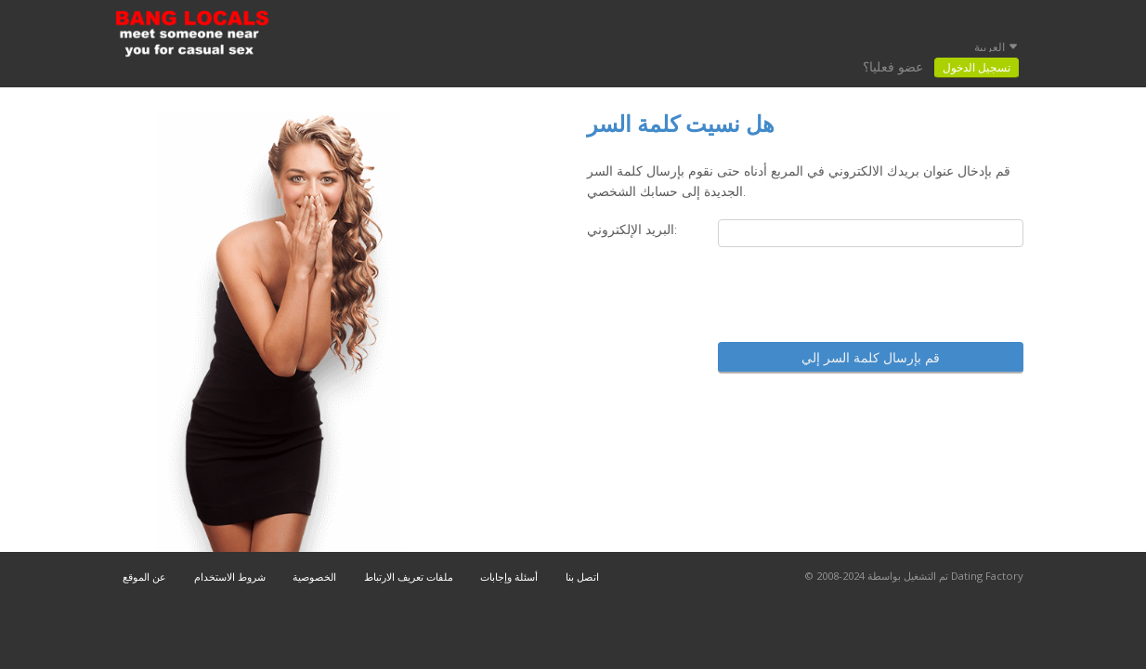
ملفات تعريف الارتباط (408, 577)
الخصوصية (314, 577)
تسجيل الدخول (976, 67)
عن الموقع (144, 577)
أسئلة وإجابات (509, 577)
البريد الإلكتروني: (632, 229)
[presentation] (882, 296)
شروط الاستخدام (230, 577)
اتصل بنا (582, 577)
